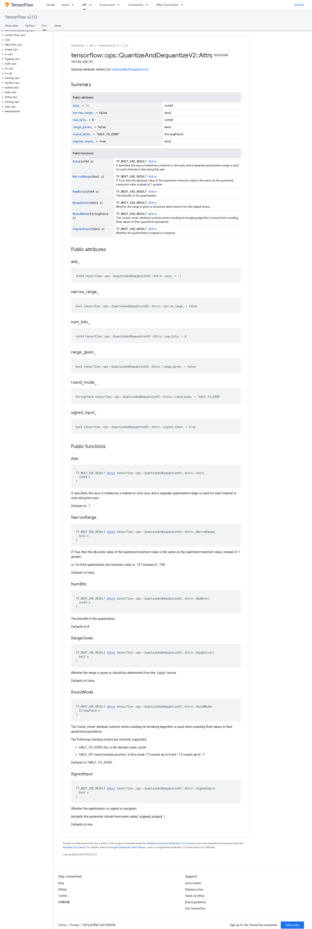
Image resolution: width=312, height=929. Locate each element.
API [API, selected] (84, 5)
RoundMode (80, 214)
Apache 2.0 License (74, 847)
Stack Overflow (194, 895)
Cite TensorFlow (195, 908)
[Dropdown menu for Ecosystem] (119, 5)
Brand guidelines (195, 902)
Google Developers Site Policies (127, 847)
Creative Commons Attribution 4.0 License (171, 843)
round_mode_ (82, 134)
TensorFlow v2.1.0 (21, 17)
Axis (76, 161)
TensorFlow (77, 45)
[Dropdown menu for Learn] (74, 5)
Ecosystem (107, 5)
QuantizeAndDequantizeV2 (130, 69)
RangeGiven (81, 203)
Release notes (194, 889)
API (91, 45)
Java (57, 25)
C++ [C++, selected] (44, 25)
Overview (11, 25)
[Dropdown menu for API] (91, 5)
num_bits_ (80, 120)
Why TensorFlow (167, 5)
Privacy (74, 925)
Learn (65, 5)
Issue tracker (193, 883)
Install (50, 5)
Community (135, 5)
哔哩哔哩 (63, 902)
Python (30, 25)
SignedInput (82, 229)
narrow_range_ (83, 113)
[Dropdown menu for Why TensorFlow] (183, 5)
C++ (126, 45)
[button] (26, 30)
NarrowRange (82, 176)
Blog (61, 883)
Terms (62, 925)
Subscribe (292, 925)
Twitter (62, 895)
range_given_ (83, 127)
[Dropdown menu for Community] (148, 5)
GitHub (299, 5)
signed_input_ (84, 141)
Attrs (153, 161)
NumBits (78, 191)
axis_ (77, 105)
